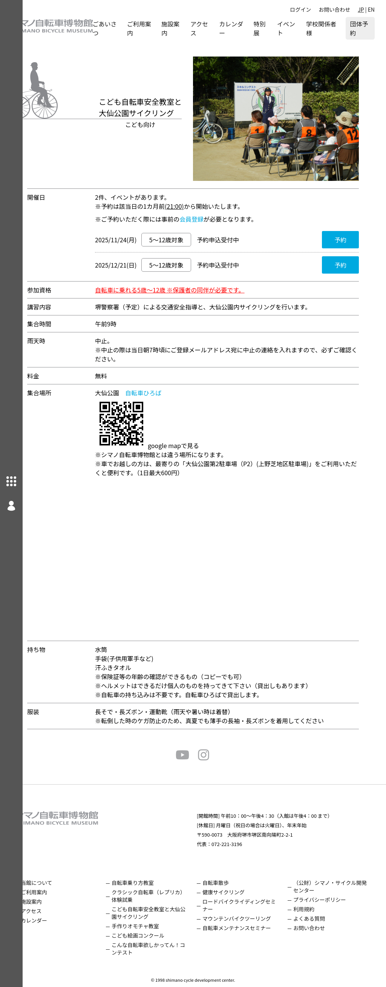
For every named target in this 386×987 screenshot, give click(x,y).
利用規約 (309, 909)
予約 (352, 239)
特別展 (269, 28)
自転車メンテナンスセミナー (248, 928)
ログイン (300, 9)
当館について (59, 882)
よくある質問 (315, 918)
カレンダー (241, 28)
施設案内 (187, 28)
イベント (294, 28)
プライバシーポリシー (325, 899)
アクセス (214, 28)
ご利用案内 (156, 28)
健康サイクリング (235, 892)
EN (371, 9)
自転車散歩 (227, 882)
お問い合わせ (334, 9)
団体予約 (359, 28)
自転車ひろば (154, 392)
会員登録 (203, 218)
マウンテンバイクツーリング (248, 918)
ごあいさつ (124, 28)
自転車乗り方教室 (150, 882)
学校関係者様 (324, 28)
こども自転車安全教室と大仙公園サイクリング (163, 912)
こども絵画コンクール (155, 935)
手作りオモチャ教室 (152, 926)
